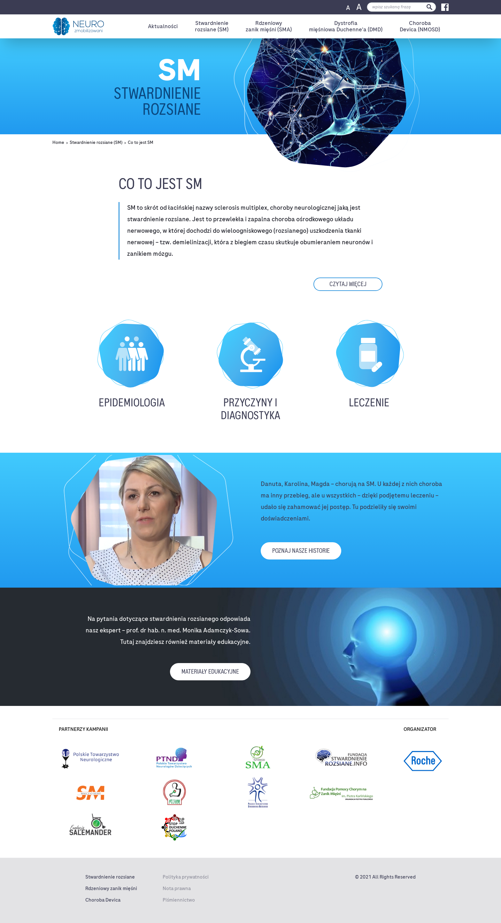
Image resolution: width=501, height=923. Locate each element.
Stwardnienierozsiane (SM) (211, 26)
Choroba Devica (102, 899)
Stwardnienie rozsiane (110, 876)
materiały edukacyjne (210, 671)
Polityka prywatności (186, 876)
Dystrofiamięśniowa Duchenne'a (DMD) (345, 26)
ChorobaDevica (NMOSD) (420, 26)
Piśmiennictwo (179, 899)
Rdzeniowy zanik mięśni (111, 888)
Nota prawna (177, 888)
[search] (401, 7)
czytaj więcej (347, 284)
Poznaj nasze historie (301, 550)
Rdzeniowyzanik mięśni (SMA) (269, 26)
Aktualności (163, 26)
